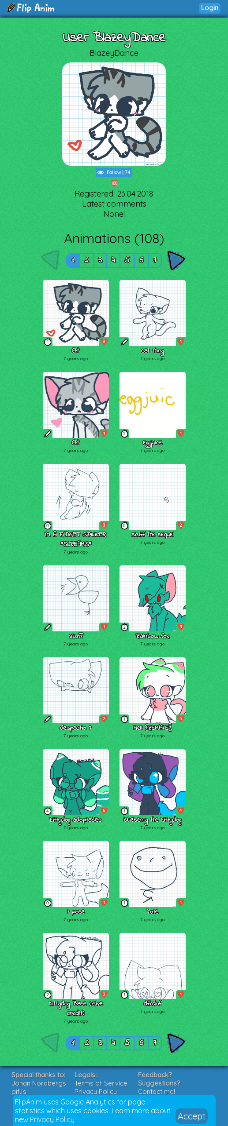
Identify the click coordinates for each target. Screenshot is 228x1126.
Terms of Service (101, 1083)
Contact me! (156, 1091)
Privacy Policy (52, 1119)
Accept (192, 1116)
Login (209, 8)
